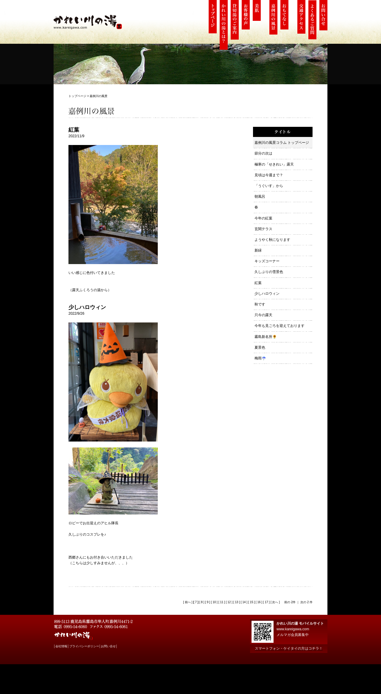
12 (229, 602)
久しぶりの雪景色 (268, 272)
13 (236, 602)
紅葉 (258, 283)
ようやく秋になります (272, 240)
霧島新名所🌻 (265, 337)
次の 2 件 (306, 602)
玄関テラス (263, 229)
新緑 (258, 250)
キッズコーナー (266, 261)
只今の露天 (263, 315)
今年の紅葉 (263, 218)
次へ (274, 602)
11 (221, 602)
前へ (187, 602)
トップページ (77, 96)
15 (251, 602)
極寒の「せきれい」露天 (274, 164)
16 (258, 602)
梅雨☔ (260, 358)
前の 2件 (290, 602)
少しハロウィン (266, 293)
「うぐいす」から (268, 186)
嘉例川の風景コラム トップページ (281, 143)
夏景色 (259, 347)
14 (244, 602)
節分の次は (263, 153)
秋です (259, 304)
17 (266, 602)
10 (214, 602)
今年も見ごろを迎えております (279, 326)
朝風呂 (259, 196)
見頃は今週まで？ (268, 175)
